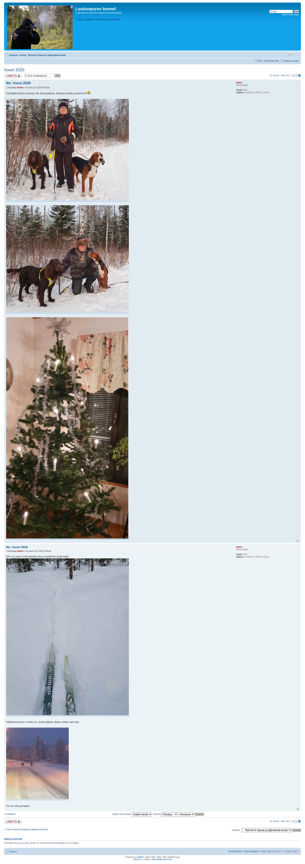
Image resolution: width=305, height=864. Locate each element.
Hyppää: (236, 830)
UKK (260, 61)
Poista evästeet (251, 851)
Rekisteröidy (273, 61)
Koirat (23, 55)
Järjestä (165, 814)
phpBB (139, 857)
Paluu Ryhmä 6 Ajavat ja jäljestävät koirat (27, 829)
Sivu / (285, 75)
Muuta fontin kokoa (296, 54)
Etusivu (14, 55)
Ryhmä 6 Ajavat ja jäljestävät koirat (47, 55)
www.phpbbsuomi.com (161, 859)
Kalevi (20, 87)
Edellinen (11, 814)
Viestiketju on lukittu (13, 75)
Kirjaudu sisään (291, 61)
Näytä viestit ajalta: (132, 814)
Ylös (298, 541)
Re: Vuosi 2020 (18, 83)
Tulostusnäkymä (289, 54)
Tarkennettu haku (290, 14)
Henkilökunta (235, 851)
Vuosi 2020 (14, 70)
